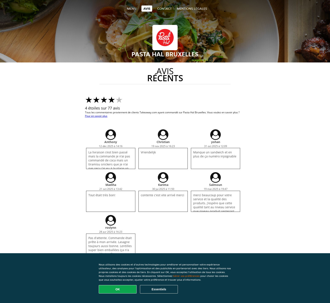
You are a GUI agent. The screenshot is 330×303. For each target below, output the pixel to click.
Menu (131, 8)
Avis (146, 8)
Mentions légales (192, 8)
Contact (164, 8)
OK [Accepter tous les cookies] (118, 289)
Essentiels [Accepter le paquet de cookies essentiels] (159, 289)
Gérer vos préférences (186, 275)
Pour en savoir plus (96, 116)
